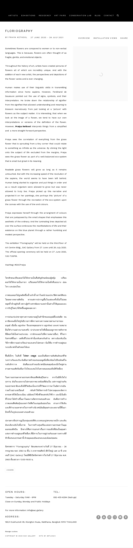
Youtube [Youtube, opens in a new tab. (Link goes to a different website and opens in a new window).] (104, 517)
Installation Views (105, 38)
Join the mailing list (120, 517)
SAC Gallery (17, 8)
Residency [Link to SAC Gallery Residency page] (45, 15)
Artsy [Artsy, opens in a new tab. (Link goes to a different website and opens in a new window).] (115, 517)
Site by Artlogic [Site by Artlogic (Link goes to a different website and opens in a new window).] (47, 536)
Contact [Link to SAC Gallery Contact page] (109, 15)
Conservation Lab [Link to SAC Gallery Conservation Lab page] (80, 15)
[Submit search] (118, 15)
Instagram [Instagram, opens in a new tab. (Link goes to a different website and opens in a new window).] (109, 517)
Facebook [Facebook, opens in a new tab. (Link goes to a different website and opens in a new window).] (98, 517)
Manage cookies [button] (11, 531)
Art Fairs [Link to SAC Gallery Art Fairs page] (60, 15)
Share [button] (124, 38)
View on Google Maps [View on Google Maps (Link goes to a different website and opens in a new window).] (126, 517)
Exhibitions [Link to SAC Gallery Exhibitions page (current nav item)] (28, 15)
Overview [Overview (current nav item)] (84, 38)
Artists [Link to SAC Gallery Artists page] (13, 15)
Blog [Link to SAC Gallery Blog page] (98, 15)
